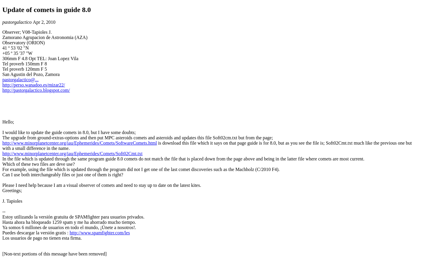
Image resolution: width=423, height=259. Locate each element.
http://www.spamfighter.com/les (100, 232)
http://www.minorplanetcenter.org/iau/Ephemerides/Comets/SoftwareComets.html (79, 142)
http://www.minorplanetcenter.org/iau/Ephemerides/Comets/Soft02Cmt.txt (72, 153)
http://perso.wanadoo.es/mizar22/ (33, 84)
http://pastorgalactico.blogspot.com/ (36, 90)
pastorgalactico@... (20, 79)
